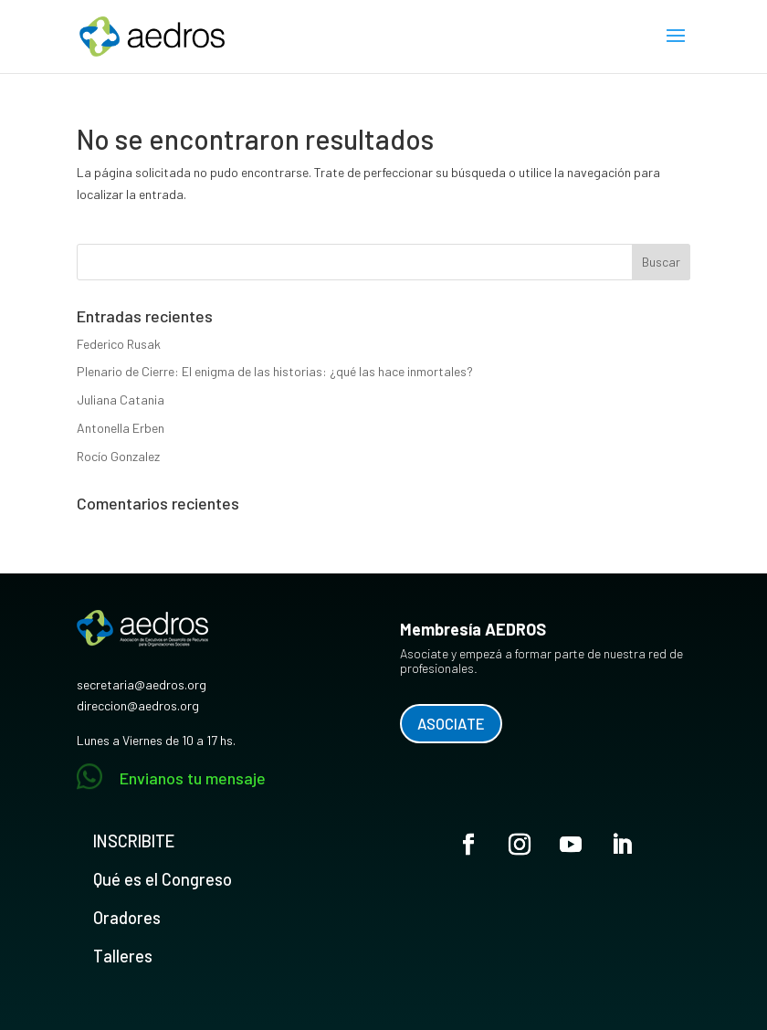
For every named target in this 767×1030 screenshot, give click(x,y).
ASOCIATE (451, 723)
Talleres (122, 956)
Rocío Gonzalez (118, 456)
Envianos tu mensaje (193, 778)
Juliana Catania (120, 399)
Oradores (127, 918)
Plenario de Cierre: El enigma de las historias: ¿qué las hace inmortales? (275, 371)
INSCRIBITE (133, 841)
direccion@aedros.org (138, 705)
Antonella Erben (120, 428)
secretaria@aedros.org (141, 684)
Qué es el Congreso (162, 879)
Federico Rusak (119, 344)
